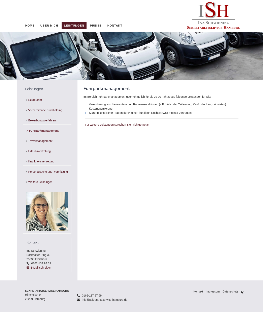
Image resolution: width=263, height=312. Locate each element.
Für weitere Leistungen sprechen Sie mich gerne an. (117, 124)
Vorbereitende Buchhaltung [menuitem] (45, 110)
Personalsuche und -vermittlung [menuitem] (48, 171)
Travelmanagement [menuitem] (40, 141)
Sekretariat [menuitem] (35, 100)
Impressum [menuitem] (213, 291)
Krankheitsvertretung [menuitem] (41, 161)
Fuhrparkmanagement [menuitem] (44, 130)
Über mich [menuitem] (49, 25)
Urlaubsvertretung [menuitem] (39, 151)
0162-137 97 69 (92, 295)
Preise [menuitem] (95, 25)
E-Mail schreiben (41, 267)
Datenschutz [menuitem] (230, 291)
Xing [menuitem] (242, 292)
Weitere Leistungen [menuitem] (40, 182)
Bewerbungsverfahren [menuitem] (42, 120)
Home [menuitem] (30, 25)
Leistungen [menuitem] (74, 25)
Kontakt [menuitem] (114, 25)
